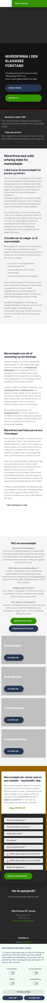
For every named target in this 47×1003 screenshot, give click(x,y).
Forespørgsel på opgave (22, 628)
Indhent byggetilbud (22, 621)
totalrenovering (27, 390)
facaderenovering (11, 413)
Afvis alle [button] (13, 998)
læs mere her (13, 658)
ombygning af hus (11, 390)
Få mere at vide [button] (23, 992)
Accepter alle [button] (34, 998)
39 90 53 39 (23, 797)
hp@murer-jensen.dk (12, 800)
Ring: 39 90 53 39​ (17, 808)
